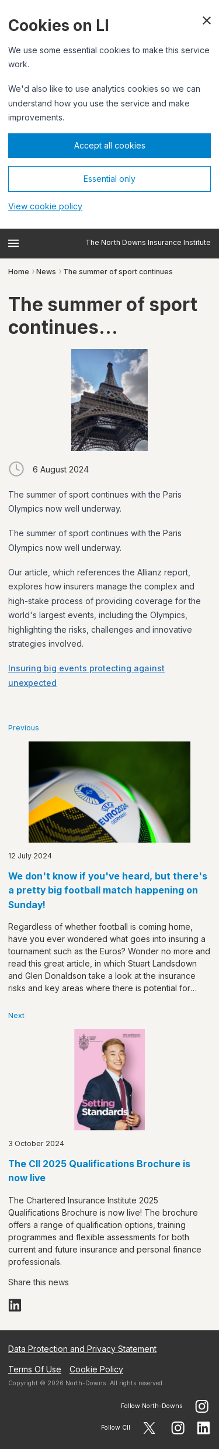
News (46, 271)
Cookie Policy (96, 1369)
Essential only (109, 179)
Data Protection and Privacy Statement (82, 1349)
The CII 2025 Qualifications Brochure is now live (99, 1171)
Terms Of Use (34, 1369)
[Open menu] (13, 243)
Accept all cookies (109, 145)
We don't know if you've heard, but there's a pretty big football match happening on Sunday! (107, 890)
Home (18, 271)
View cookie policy (45, 206)
